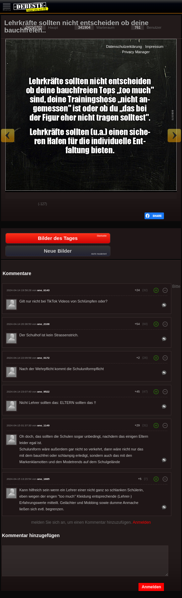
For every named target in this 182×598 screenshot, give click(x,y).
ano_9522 (43, 391)
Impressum (154, 47)
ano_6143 (43, 290)
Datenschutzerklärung (124, 47)
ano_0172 (43, 357)
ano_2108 (43, 324)
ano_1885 (43, 479)
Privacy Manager (136, 52)
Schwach (28, 204)
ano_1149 (43, 425)
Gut (11, 204)
